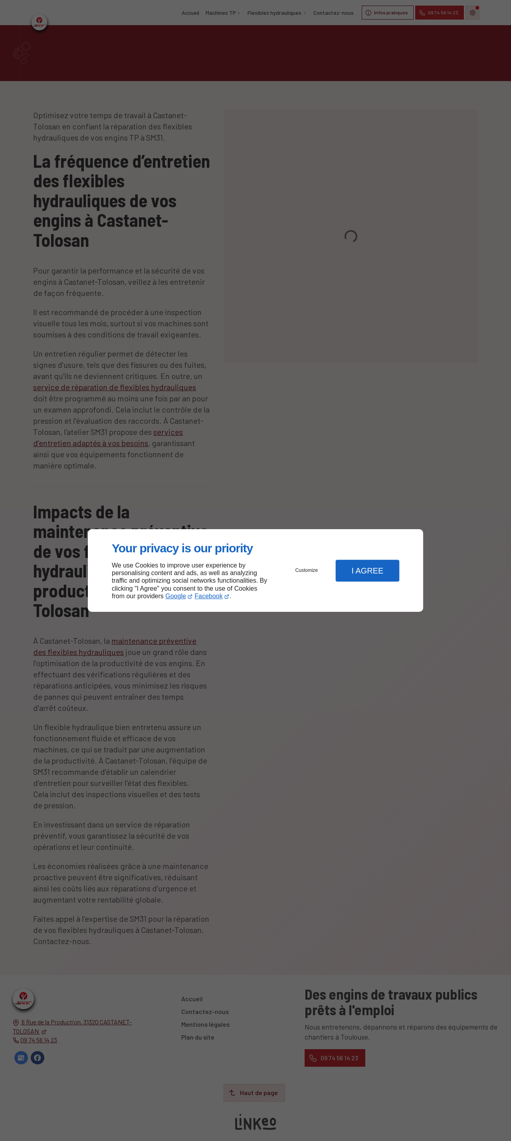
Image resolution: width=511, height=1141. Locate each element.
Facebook (209, 596)
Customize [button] (306, 570)
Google (175, 596)
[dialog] (255, 570)
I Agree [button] (367, 570)
